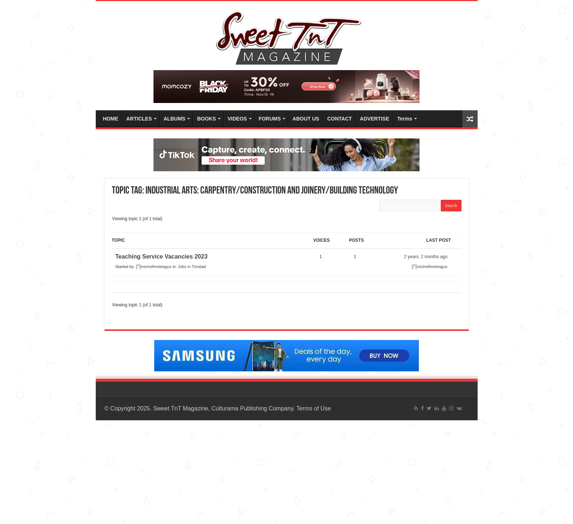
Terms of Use (313, 408)
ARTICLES (139, 119)
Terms (404, 119)
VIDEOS (237, 119)
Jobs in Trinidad (192, 266)
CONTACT (339, 119)
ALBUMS (175, 119)
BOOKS (206, 119)
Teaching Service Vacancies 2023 (161, 256)
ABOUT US (305, 119)
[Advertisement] (219, 471)
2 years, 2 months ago (426, 256)
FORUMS (270, 119)
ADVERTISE (374, 119)
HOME (110, 119)
